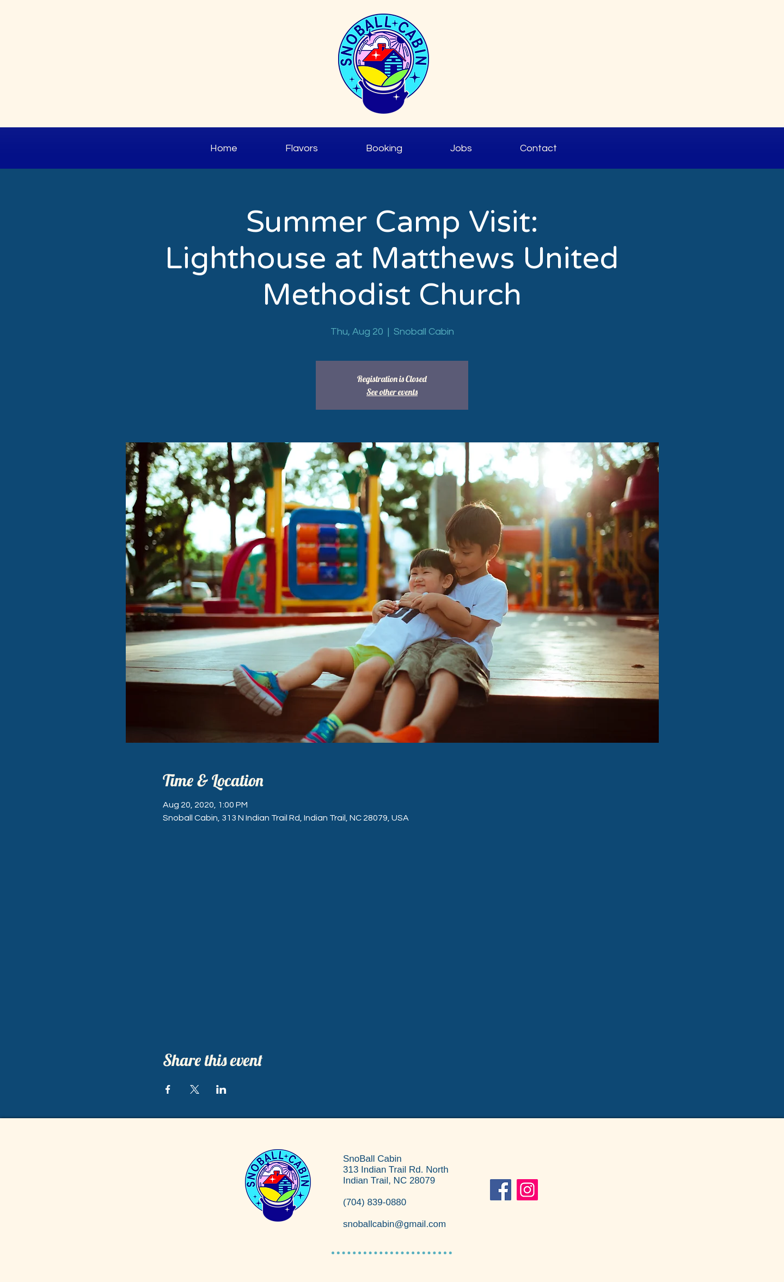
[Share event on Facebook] (168, 1089)
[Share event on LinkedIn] (221, 1089)
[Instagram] (527, 1189)
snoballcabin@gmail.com (394, 1224)
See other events (392, 391)
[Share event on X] (194, 1089)
